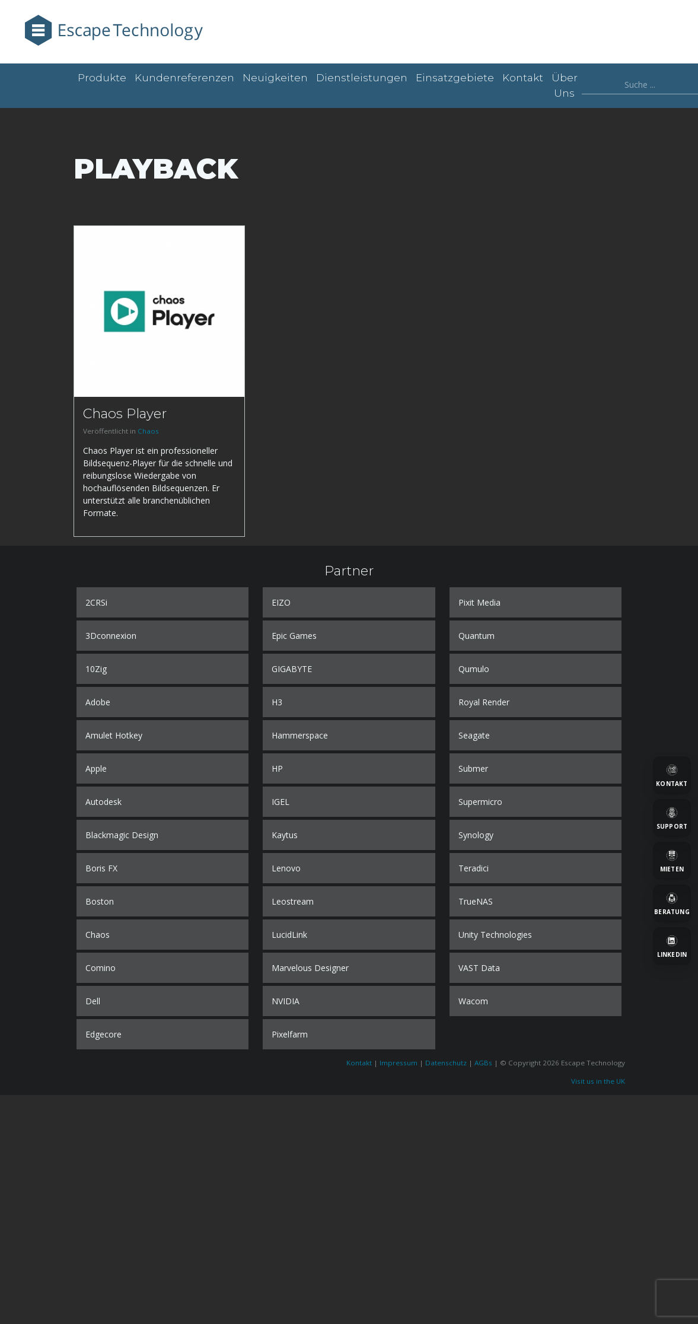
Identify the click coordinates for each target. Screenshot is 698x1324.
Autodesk (103, 801)
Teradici (473, 868)
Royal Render (483, 702)
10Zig (96, 668)
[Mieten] (672, 861)
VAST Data (479, 967)
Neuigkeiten (275, 78)
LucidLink (289, 934)
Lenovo (286, 868)
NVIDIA (285, 1001)
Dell (92, 1001)
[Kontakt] (672, 775)
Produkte (102, 78)
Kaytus (285, 835)
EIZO (281, 602)
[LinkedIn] (672, 946)
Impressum (398, 1062)
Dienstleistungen (361, 78)
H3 (277, 702)
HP (277, 768)
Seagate (474, 735)
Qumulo (473, 668)
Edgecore (103, 1034)
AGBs (483, 1062)
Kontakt (522, 78)
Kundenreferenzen (184, 78)
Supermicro (480, 801)
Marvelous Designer (310, 967)
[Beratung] (672, 903)
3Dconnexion (110, 635)
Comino (100, 967)
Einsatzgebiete (455, 78)
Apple (96, 768)
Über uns (565, 85)
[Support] (672, 818)
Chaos (148, 431)
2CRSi (96, 602)
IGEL (280, 801)
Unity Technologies (495, 934)
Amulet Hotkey (113, 735)
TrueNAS (475, 901)
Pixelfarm (290, 1034)
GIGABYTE (292, 668)
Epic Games (294, 635)
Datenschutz (446, 1062)
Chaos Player (125, 413)
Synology (475, 835)
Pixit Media (479, 602)
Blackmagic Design (121, 835)
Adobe (97, 702)
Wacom (473, 1001)
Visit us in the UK (598, 1081)
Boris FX (101, 868)
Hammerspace (300, 735)
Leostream (293, 901)
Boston (99, 901)
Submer (473, 768)
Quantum (476, 635)
